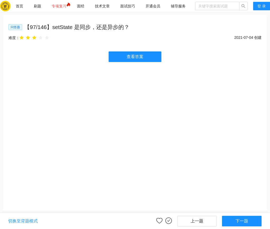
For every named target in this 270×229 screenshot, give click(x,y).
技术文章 (102, 6)
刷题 (37, 6)
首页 (19, 6)
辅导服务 (178, 6)
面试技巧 (127, 6)
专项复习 (59, 6)
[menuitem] (19, 6)
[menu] (103, 6)
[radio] (22, 37)
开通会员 (153, 6)
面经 (80, 6)
